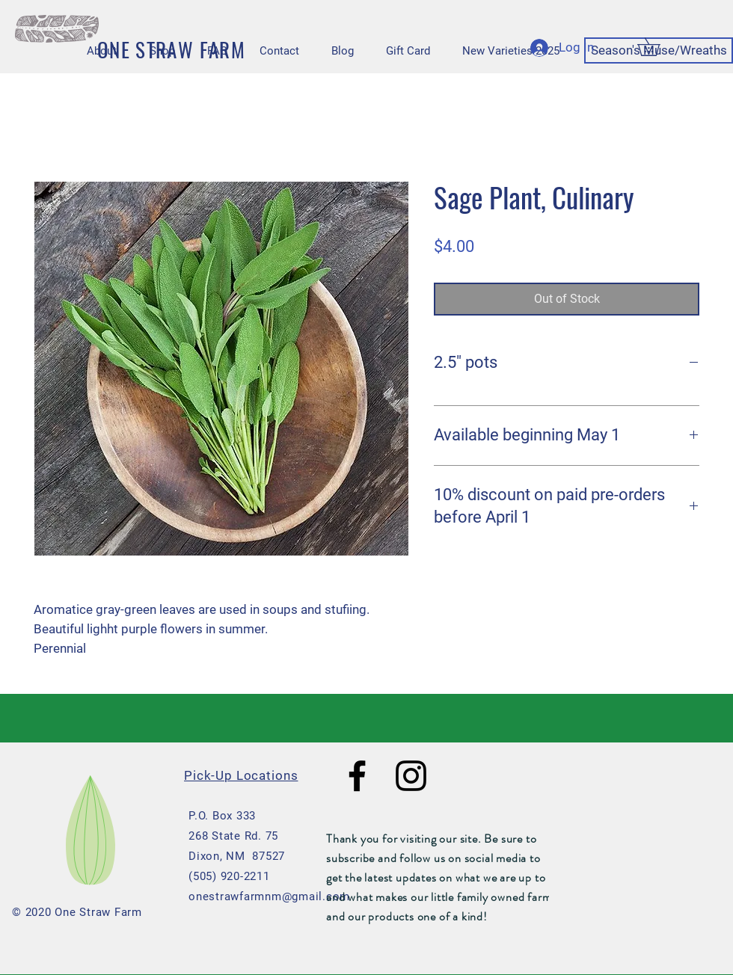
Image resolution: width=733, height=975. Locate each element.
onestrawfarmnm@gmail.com (269, 896)
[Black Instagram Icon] (411, 775)
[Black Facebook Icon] (357, 775)
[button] (657, 46)
